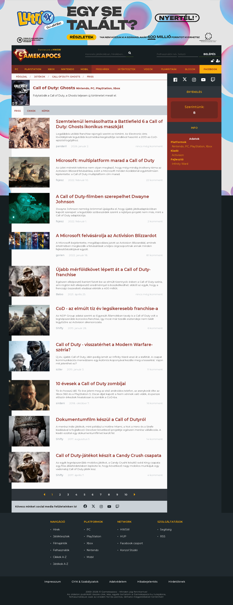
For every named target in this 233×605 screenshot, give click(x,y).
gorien (60, 255)
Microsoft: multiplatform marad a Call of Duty (105, 160)
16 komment (155, 403)
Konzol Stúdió (129, 550)
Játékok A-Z (60, 564)
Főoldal (21, 76)
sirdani (60, 403)
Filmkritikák (169, 69)
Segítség (165, 529)
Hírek (56, 529)
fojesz (60, 180)
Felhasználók (61, 550)
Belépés (210, 54)
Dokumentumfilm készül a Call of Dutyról (101, 419)
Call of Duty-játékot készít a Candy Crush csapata (108, 455)
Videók (148, 69)
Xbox (51, 69)
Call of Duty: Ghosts (66, 76)
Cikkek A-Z (60, 557)
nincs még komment (149, 146)
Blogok (190, 69)
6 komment (155, 328)
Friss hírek (102, 69)
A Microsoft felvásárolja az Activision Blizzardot (106, 235)
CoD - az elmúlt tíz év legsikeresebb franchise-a (107, 308)
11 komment (155, 369)
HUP (123, 536)
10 (126, 494)
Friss (17, 110)
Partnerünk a (49, 49)
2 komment (155, 221)
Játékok (39, 76)
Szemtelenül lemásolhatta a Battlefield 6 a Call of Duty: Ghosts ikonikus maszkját (109, 124)
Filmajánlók (60, 543)
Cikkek (31, 110)
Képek (46, 110)
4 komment (155, 475)
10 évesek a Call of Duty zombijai (91, 383)
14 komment (155, 439)
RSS (162, 536)
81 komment (154, 255)
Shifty (59, 328)
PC (16, 69)
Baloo (59, 294)
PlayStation (33, 69)
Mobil (84, 69)
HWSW (125, 529)
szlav (59, 369)
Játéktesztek (126, 69)
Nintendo (67, 69)
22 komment (154, 180)
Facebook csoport (131, 543)
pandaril (61, 146)
